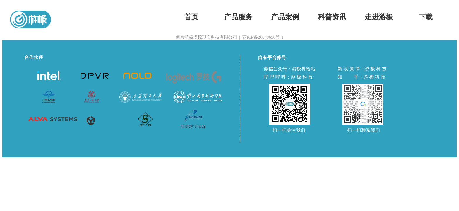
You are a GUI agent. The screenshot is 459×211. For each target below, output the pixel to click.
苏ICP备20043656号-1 (263, 37)
